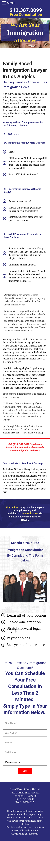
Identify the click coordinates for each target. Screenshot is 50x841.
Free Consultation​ (26, 14)
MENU (11, 3)
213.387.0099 (26, 10)
